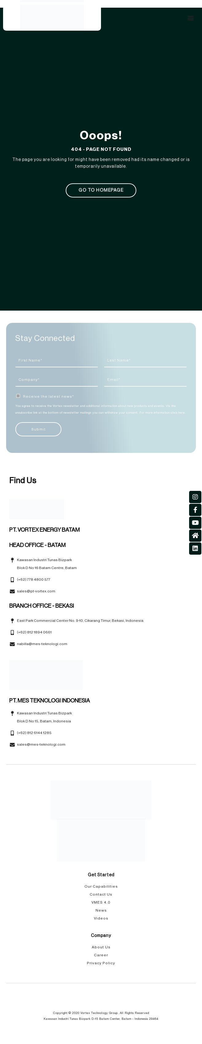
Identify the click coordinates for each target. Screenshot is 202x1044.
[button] (191, 18)
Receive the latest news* (48, 396)
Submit (38, 429)
